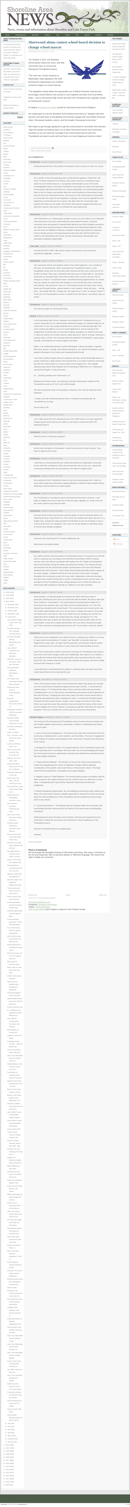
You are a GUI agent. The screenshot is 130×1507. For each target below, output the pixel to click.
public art (6, 443)
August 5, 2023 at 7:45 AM (52, 534)
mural (5, 381)
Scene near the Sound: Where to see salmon (15, 1188)
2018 (8, 1457)
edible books (7, 243)
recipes (5, 453)
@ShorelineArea (42, 907)
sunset (5, 537)
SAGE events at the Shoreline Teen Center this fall (13, 752)
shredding (6, 502)
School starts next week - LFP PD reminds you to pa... (14, 780)
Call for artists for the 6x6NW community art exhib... (14, 1330)
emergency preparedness (11, 251)
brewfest (6, 165)
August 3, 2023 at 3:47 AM (47, 316)
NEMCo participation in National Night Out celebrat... (15, 1197)
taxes (5, 542)
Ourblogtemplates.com (22, 1504)
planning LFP (7, 418)
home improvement (9, 324)
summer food (7, 534)
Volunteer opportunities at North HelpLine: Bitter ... (15, 913)
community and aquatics (11, 216)
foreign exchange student (11, 281)
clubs (5, 211)
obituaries (6, 397)
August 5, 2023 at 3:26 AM (52, 511)
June (9, 1426)
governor (6, 302)
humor (5, 335)
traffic (5, 556)
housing (6, 332)
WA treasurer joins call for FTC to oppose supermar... (14, 955)
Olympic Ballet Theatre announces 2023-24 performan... (14, 1001)
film (4, 264)
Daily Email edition (36, 909)
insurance (6, 343)
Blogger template (4, 1504)
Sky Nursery (116, 361)
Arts (57, 35)
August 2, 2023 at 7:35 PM (50, 246)
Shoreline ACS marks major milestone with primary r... (15, 845)
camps (5, 173)
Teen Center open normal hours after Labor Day (14, 1239)
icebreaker (6, 337)
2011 (8, 1479)
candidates (7, 178)
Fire (77, 35)
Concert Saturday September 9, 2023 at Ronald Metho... (14, 922)
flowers (5, 270)
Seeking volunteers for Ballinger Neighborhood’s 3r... (14, 1321)
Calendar (115, 124)
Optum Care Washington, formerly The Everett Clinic (119, 400)
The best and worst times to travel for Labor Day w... (14, 890)
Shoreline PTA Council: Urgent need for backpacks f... (15, 1273)
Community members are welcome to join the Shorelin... (14, 1395)
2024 (8, 598)
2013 (8, 1472)
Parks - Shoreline (118, 355)
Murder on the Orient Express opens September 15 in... (14, 1097)
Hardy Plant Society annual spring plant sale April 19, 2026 (118, 46)
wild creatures (8, 575)
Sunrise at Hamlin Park (15, 1007)
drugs (5, 240)
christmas (6, 192)
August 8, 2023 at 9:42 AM (52, 633)
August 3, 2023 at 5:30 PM (52, 432)
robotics (6, 469)
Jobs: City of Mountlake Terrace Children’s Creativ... (15, 1338)
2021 (8, 1448)
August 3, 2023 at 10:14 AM (52, 415)
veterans (6, 567)
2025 (8, 595)
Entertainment (20, 35)
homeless (6, 327)
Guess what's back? (14, 1129)
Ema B (33, 316)
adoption (6, 140)
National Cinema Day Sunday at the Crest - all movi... (14, 1083)
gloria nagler (7, 300)
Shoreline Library (118, 322)
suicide (5, 529)
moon (5, 375)
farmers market (8, 262)
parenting (6, 407)
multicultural (7, 378)
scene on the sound (10, 478)
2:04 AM (47, 148)
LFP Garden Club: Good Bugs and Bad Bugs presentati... (15, 681)
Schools (98, 35)
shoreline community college (12, 494)
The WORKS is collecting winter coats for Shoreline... (15, 1075)
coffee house (7, 213)
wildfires (6, 577)
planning (6, 416)
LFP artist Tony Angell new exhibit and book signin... (14, 1222)
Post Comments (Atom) (46, 898)
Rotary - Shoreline (118, 262)
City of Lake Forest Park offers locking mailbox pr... (14, 817)
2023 (8, 601)
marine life (6, 367)
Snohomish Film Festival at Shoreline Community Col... (15, 1293)
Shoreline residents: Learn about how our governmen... (15, 1106)
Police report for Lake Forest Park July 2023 (14, 970)
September (11, 614)
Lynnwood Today (117, 505)
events (5, 259)
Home (7, 35)
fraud (5, 283)
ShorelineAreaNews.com (39, 902)
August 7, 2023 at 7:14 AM (52, 592)
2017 (8, 1460)
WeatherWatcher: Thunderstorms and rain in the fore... (14, 868)
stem (5, 523)
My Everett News (118, 510)
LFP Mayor (7, 135)
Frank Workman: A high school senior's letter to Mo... (15, 789)
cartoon (5, 184)
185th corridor (8, 127)
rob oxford (6, 467)
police (5, 429)
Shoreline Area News (47, 904)
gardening (6, 294)
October (10, 611)
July (9, 1423)
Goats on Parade (13, 732)
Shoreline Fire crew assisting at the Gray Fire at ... (15, 1151)
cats (4, 186)
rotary (5, 472)
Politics (47, 35)
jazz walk (6, 345)
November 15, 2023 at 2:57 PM (53, 679)
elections (6, 248)
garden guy (7, 292)
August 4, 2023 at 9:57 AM (52, 476)
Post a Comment (35, 842)
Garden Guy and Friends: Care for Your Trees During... (14, 1386)
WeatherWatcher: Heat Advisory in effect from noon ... (14, 1066)
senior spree (7, 488)
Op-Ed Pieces (117, 152)
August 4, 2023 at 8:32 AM (52, 458)
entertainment (8, 254)
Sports (87, 35)
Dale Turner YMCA (118, 235)
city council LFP (8, 202)
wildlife (5, 580)
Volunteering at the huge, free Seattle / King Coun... (14, 1174)
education (6, 246)
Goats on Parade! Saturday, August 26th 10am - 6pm (13, 1143)
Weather (110, 35)
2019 (8, 1454)
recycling (6, 459)
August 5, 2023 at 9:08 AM (52, 552)
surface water (7, 540)
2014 (8, 1469)
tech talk (6, 545)
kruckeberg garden (9, 356)
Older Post (103, 895)
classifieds (6, 205)
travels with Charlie (9, 561)
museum (6, 383)
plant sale (6, 421)
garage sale (7, 289)
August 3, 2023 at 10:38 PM (52, 444)
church (5, 197)
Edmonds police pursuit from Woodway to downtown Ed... (15, 1281)
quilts (5, 445)
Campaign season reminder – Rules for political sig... (15, 1044)
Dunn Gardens (8, 132)
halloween (6, 308)
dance (5, 232)
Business (35, 35)
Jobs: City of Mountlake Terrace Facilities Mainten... (15, 1355)
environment (7, 256)
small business (8, 507)
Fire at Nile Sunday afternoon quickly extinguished (13, 930)
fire (4, 267)
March (10, 1436)
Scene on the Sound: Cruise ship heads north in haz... (14, 837)
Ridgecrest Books (118, 316)
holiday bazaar (8, 318)
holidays (6, 321)
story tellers (7, 526)
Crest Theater (116, 161)
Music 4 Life (116, 241)
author (5, 149)
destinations (7, 235)
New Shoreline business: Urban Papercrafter (117, 69)
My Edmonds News (118, 491)
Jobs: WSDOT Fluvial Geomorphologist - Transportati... (14, 1123)
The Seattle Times (118, 516)
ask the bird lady (8, 146)
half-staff (6, 305)
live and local (7, 364)
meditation (6, 370)
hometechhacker (8, 329)
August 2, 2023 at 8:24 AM (52, 174)
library (5, 362)
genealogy (6, 297)
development (7, 238)
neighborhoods (8, 389)
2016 (8, 1463)
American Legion (118, 216)
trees (5, 564)
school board (7, 483)
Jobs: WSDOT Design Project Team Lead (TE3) (14, 622)
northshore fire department (12, 394)
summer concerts (9, 532)
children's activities (9, 189)
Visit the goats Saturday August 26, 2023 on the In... (15, 1417)
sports (5, 518)
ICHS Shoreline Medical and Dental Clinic (118, 373)
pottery (5, 435)
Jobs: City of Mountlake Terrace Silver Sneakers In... (15, 1346)
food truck (6, 275)
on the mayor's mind (10, 399)
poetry (5, 424)
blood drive (7, 159)
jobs (4, 348)
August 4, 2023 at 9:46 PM (52, 493)
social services (8, 510)
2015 (8, 1466)
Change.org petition (48, 107)
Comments (118, 544)
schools (6, 486)
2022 (8, 1445)
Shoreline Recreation (119, 191)
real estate (6, 451)
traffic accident (8, 559)
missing (6, 372)
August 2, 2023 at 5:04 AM (52, 162)
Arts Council (116, 222)
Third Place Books (118, 327)
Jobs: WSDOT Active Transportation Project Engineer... (14, 1114)
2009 (8, 1485)
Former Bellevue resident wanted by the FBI (14, 1264)
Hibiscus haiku (12, 1287)
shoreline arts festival (10, 491)
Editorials (115, 146)
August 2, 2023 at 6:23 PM (52, 214)
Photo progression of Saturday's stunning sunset (14, 947)
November (11, 607)
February (11, 1439)
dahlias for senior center (11, 229)
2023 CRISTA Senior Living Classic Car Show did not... (14, 939)
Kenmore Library (117, 295)
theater (5, 550)
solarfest (6, 513)
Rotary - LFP (116, 246)
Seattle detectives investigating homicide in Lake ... (14, 797)
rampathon (7, 448)
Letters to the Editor (118, 141)
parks (5, 410)
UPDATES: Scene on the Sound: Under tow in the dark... (14, 662)
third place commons (10, 553)
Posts (116, 539)
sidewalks (6, 505)
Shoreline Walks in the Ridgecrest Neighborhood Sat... (14, 882)
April (9, 1432)
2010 (8, 1482)
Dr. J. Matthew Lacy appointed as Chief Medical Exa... (14, 1012)
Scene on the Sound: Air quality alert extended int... (14, 1363)
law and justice (8, 359)
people (5, 413)
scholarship (7, 480)
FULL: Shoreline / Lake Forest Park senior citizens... (15, 738)
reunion (5, 464)
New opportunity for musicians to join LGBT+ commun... (14, 853)
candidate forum (8, 176)
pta (4, 440)
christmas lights (8, 194)
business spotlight (9, 170)
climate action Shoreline (11, 208)
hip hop (5, 313)
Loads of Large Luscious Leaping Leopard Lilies (14, 1134)
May (9, 1429)
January (10, 1442)
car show (6, 181)
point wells (6, 426)
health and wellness (10, 310)
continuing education (10, 221)
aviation (6, 151)
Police (67, 35)
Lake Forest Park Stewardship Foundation (118, 254)
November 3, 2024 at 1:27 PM (57, 717)
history (5, 316)
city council (7, 200)
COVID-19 (6, 130)
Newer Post (32, 895)
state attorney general (10, 521)
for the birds (7, 278)
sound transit (7, 515)
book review (7, 162)
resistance (6, 461)
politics (5, 432)
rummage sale (8, 475)
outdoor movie (8, 402)
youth (5, 583)
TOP (129, 1504)
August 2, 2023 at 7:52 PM (52, 261)
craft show (6, 224)
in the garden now (9, 340)
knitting (5, 354)
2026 (8, 592)
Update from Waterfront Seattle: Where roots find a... (15, 1160)
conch (5, 219)
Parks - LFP (116, 350)
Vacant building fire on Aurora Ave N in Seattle (14, 1403)
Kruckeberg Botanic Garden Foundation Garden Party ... (14, 905)
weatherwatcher (8, 572)
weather (6, 569)
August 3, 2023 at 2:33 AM (52, 304)
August (10, 617)
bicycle (5, 154)
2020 (8, 1451)
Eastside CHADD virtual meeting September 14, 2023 (15, 720)
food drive (6, 273)
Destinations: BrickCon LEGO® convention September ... (14, 712)
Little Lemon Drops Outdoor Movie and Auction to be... (14, 1214)
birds (5, 157)
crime (5, 227)
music (5, 386)
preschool (6, 437)
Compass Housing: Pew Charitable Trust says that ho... (14, 631)
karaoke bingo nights (10, 351)
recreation (6, 456)
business (6, 167)
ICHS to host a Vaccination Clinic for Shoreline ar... (14, 1205)
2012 (8, 1476)
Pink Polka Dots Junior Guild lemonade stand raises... (14, 1301)
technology (7, 548)
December (11, 604)
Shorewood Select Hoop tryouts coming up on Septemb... (15, 766)
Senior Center (8, 138)
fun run (5, 286)
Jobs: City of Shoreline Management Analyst (14, 1378)
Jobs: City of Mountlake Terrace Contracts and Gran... (15, 1058)
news (5, 391)
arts (4, 143)
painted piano (7, 405)
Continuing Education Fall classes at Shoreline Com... (14, 1231)
